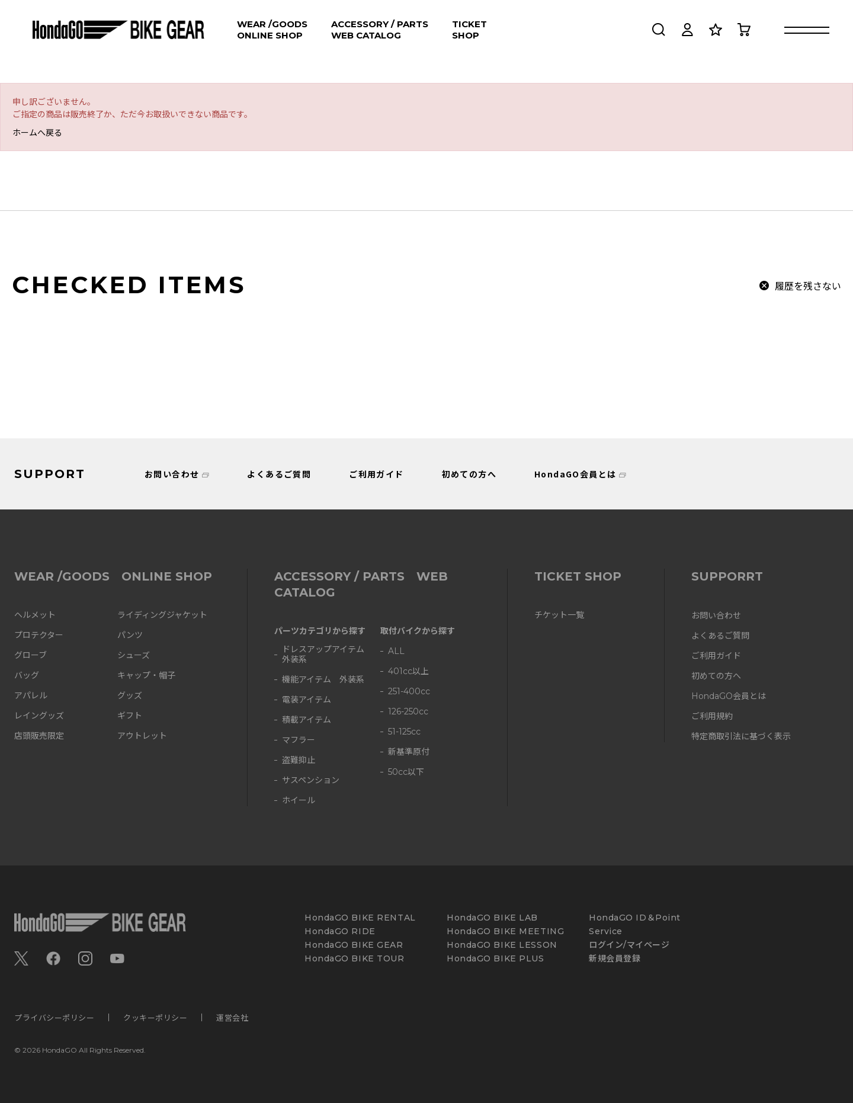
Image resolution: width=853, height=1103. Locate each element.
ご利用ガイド (376, 474)
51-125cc (404, 732)
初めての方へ (469, 474)
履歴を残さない (808, 285)
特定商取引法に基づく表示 (741, 737)
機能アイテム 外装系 (323, 680)
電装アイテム (306, 700)
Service (606, 931)
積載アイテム (306, 720)
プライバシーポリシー (54, 1017)
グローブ (30, 655)
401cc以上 (408, 671)
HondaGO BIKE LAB (492, 918)
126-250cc (408, 712)
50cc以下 (406, 772)
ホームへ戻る (37, 132)
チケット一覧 (559, 615)
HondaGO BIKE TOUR (354, 959)
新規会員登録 (614, 959)
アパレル (30, 696)
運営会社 (232, 1017)
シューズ (133, 655)
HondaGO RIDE (340, 931)
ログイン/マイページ (629, 945)
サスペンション (310, 780)
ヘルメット (35, 615)
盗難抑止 (298, 760)
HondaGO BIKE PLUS (495, 959)
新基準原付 (408, 752)
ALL (396, 651)
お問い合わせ (172, 474)
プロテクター (38, 635)
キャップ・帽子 (146, 676)
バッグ (26, 676)
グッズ (129, 696)
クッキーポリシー (155, 1017)
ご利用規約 (712, 716)
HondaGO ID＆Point (635, 918)
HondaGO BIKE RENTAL (360, 918)
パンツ (130, 635)
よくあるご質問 (279, 474)
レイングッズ (39, 716)
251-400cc (409, 692)
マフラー (298, 740)
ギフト (129, 716)
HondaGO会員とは (575, 474)
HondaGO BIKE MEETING (505, 931)
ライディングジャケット (162, 615)
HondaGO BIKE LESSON (502, 945)
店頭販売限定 (39, 736)
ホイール (298, 801)
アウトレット (142, 736)
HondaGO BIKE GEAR (353, 945)
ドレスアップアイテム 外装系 (327, 655)
